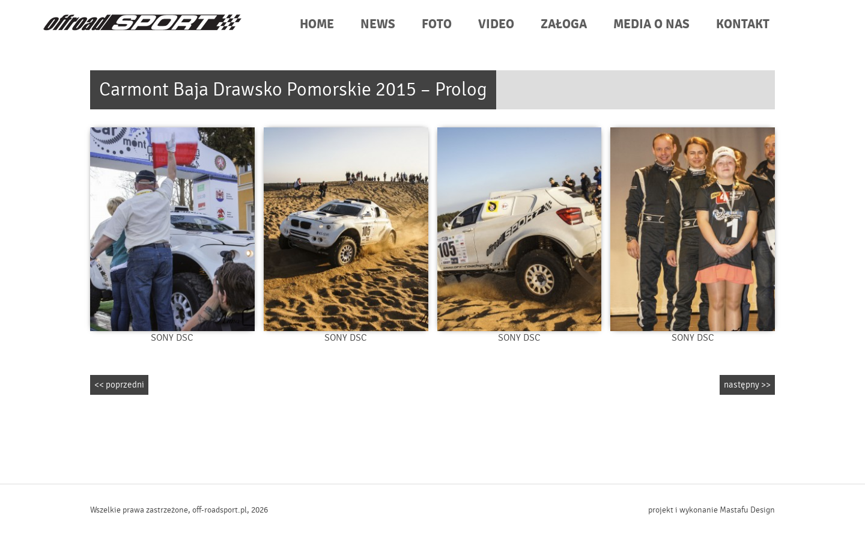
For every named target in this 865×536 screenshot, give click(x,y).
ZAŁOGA (564, 24)
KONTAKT (742, 24)
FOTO (437, 24)
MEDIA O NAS (651, 24)
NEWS (377, 24)
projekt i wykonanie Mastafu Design (711, 510)
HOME (317, 24)
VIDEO (496, 24)
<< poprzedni (119, 385)
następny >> (747, 385)
